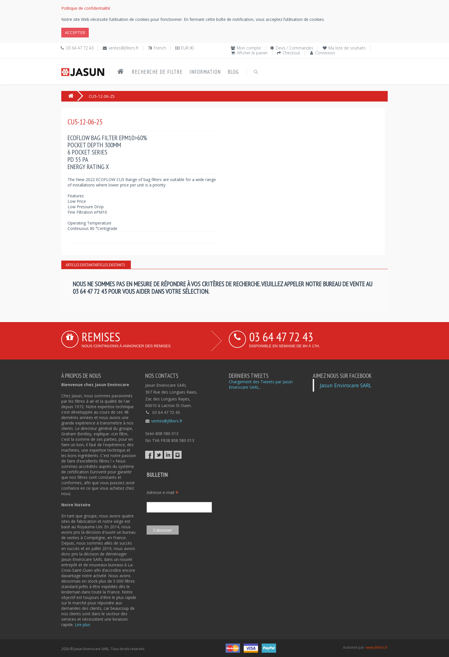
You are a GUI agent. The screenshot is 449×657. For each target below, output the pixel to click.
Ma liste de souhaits (347, 48)
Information (205, 71)
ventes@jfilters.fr (124, 48)
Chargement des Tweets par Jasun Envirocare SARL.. (261, 384)
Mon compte (249, 48)
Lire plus (82, 624)
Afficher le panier (252, 52)
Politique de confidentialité (85, 8)
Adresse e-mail (163, 492)
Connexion (325, 52)
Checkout (291, 52)
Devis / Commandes (294, 48)
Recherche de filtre (157, 71)
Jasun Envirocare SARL (345, 385)
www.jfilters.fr (377, 647)
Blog (233, 71)
